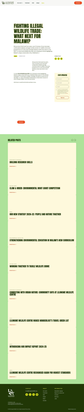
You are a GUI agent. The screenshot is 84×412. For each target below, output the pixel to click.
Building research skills (21, 162)
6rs (75, 409)
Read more (13, 166)
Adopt (37, 3)
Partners (57, 396)
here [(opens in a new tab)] (17, 82)
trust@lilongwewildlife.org (31, 391)
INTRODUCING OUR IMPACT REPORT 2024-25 (28, 346)
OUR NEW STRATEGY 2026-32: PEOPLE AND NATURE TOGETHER (35, 214)
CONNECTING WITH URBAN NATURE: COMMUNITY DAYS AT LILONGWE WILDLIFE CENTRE (42, 293)
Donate (78, 3)
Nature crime (13, 185)
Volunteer (27, 3)
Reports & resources (59, 393)
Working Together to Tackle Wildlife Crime (29, 266)
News (43, 3)
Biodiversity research (15, 159)
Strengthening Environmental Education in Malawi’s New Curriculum (42, 240)
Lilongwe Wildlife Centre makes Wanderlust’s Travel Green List (39, 320)
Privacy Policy (27, 409)
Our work (19, 3)
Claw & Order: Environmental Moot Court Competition (35, 188)
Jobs (56, 398)
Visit (33, 3)
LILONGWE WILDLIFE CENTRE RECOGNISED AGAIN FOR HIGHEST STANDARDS (40, 372)
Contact (56, 395)
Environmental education (16, 237)
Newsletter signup (59, 391)
